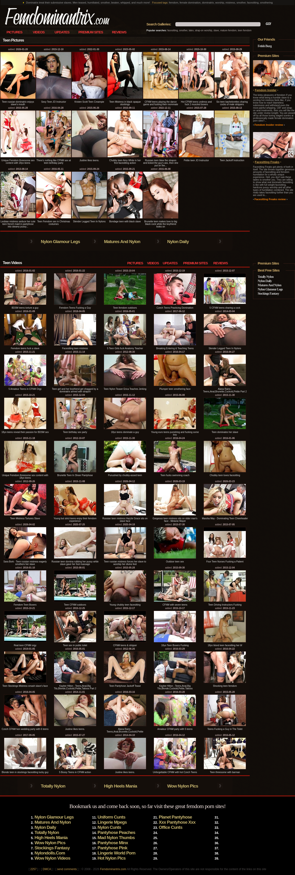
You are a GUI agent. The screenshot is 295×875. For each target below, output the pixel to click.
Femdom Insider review (268, 124)
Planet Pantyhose (175, 817)
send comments (67, 869)
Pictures (14, 32)
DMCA (47, 869)
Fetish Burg (264, 46)
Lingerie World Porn (116, 853)
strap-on (199, 30)
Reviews (119, 32)
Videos (39, 32)
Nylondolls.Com (50, 853)
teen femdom (244, 30)
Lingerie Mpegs (112, 822)
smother (183, 30)
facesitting (172, 30)
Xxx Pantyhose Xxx (177, 822)
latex (191, 30)
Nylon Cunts (109, 827)
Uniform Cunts (111, 817)
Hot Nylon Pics (111, 858)
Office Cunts (170, 827)
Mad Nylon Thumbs (116, 837)
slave (216, 30)
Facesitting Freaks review (270, 199)
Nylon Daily (178, 241)
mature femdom (228, 30)
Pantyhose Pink (112, 847)
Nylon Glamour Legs (60, 241)
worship (208, 30)
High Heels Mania (120, 786)
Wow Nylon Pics (182, 786)
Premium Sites (90, 32)
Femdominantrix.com (113, 869)
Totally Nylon (53, 786)
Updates (62, 32)
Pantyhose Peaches (116, 832)
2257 (33, 869)
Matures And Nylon (122, 241)
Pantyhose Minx (112, 842)
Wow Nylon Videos (52, 858)
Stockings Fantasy (268, 293)
